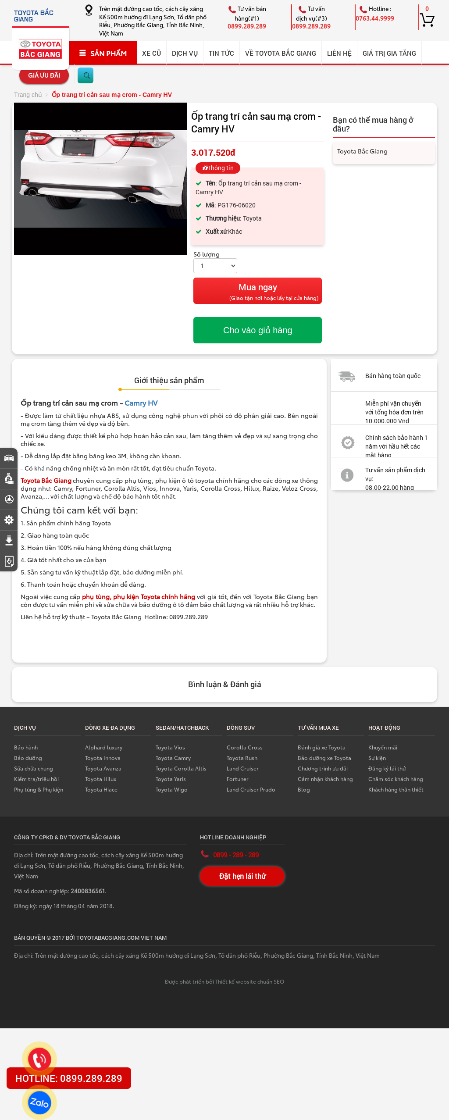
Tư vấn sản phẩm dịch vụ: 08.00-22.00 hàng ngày (378, 483)
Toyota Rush (242, 757)
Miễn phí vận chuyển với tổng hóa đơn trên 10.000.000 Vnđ (394, 412)
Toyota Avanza (103, 768)
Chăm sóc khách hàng (395, 778)
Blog (304, 789)
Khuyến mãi (382, 747)
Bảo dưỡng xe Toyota (324, 757)
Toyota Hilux (100, 778)
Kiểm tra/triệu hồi (36, 778)
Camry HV (141, 402)
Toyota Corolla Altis (181, 768)
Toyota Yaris (171, 778)
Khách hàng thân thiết (396, 789)
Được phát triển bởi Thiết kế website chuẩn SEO (224, 981)
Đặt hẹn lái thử (242, 876)
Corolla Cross (245, 747)
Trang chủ (28, 94)
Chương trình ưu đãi (323, 768)
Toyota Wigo (172, 789)
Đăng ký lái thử (387, 768)
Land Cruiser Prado (251, 789)
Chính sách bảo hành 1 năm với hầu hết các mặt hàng (396, 446)
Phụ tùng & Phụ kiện (38, 789)
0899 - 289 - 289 (236, 854)
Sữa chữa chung (33, 768)
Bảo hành (26, 747)
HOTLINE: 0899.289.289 (68, 1078)
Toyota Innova (103, 757)
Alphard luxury (103, 747)
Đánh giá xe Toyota (322, 747)
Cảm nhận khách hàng (325, 778)
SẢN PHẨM (103, 53)
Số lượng (206, 254)
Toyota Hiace (101, 789)
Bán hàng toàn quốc (392, 375)
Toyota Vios (170, 747)
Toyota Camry (173, 757)
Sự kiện (377, 757)
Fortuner (238, 778)
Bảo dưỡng (28, 757)
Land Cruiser (243, 768)
